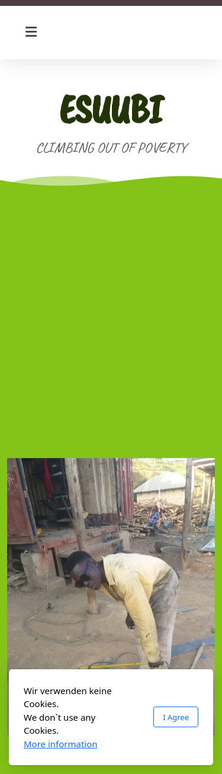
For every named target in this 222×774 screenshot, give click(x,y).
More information (61, 744)
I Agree (176, 717)
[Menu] (31, 32)
